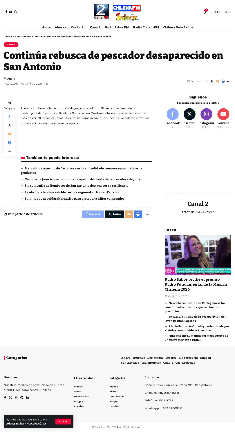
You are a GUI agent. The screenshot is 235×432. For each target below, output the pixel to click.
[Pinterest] (22, 397)
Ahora (11, 44)
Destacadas (155, 357)
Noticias (139, 357)
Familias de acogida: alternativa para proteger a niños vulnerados (75, 199)
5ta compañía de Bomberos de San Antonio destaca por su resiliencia (77, 186)
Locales (170, 357)
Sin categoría (188, 357)
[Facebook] (6, 11)
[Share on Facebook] (206, 81)
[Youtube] (223, 117)
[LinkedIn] (27, 397)
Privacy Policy (15, 423)
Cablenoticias (185, 362)
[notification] (204, 12)
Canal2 (168, 362)
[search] (210, 12)
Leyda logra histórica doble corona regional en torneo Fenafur (73, 192)
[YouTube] (10, 11)
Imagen (205, 357)
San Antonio (130, 362)
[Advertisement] (198, 162)
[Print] (223, 81)
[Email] (217, 81)
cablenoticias (151, 362)
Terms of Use (37, 423)
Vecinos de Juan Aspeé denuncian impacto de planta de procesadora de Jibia (83, 179)
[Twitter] (190, 117)
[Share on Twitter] (211, 81)
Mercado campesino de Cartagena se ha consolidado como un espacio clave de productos (195, 305)
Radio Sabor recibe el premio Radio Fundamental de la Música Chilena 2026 (196, 282)
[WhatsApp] (15, 11)
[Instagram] (206, 117)
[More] (228, 81)
